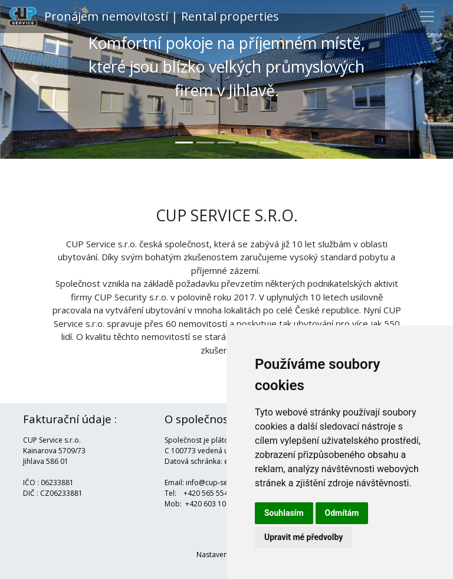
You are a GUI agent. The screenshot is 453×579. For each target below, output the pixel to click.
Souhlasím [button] (284, 513)
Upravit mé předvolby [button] (303, 537)
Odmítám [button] (342, 513)
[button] (34, 79)
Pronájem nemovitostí (144, 16)
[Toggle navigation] (427, 16)
